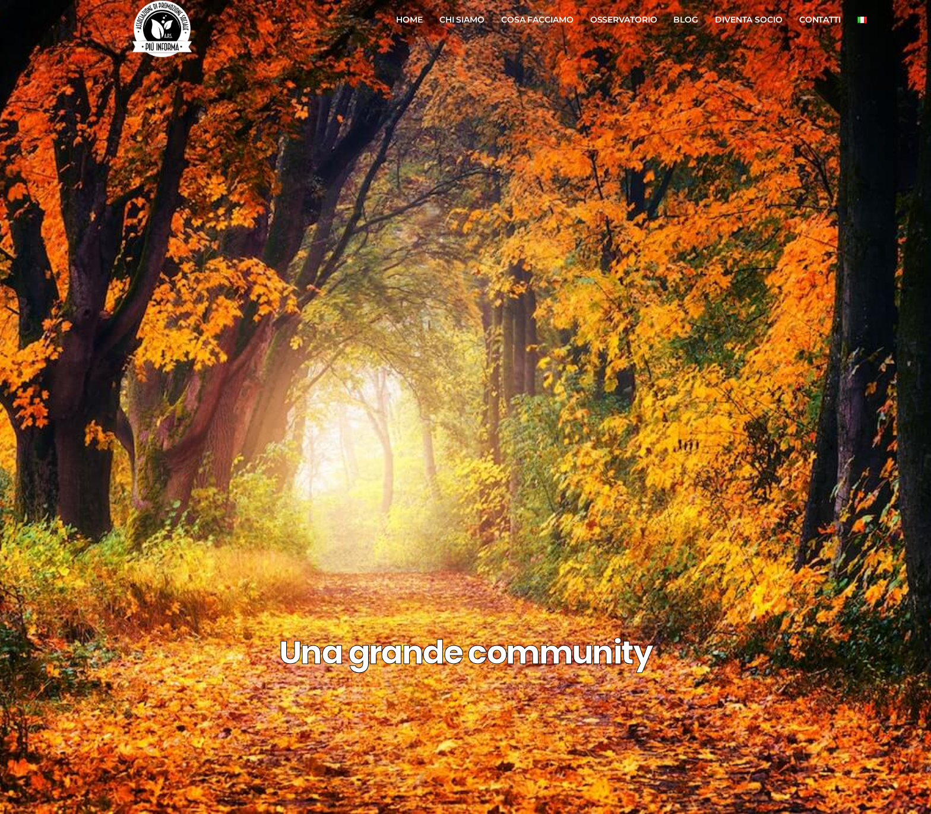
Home (409, 19)
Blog (685, 19)
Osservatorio (623, 19)
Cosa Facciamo (537, 19)
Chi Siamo (461, 19)
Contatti (820, 19)
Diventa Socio (749, 19)
